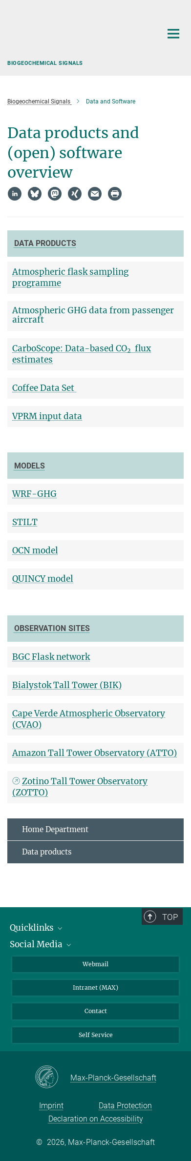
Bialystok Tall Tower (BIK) (67, 685)
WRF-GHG (34, 494)
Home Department (55, 829)
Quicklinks (37, 928)
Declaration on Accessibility (95, 1118)
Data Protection (125, 1105)
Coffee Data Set (44, 388)
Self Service (96, 1035)
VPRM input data (47, 416)
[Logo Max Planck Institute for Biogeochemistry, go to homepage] (77, 36)
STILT (25, 522)
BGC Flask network (51, 657)
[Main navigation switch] (173, 33)
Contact (96, 1011)
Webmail (95, 964)
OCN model (35, 550)
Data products (47, 851)
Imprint (51, 1105)
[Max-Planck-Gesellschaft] (52, 1077)
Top (170, 917)
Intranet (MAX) (95, 987)
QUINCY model (42, 578)
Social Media (41, 944)
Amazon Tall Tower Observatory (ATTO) (94, 753)
